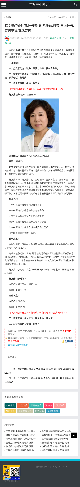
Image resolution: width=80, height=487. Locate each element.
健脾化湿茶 (53, 411)
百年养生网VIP (40, 5)
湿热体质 (39, 411)
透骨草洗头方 (24, 411)
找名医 (71, 17)
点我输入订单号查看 (18, 344)
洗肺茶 (48, 405)
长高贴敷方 (36, 405)
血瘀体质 (10, 405)
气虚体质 (22, 405)
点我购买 (69, 341)
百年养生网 (55, 38)
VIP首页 (61, 17)
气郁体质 (10, 411)
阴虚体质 (60, 405)
